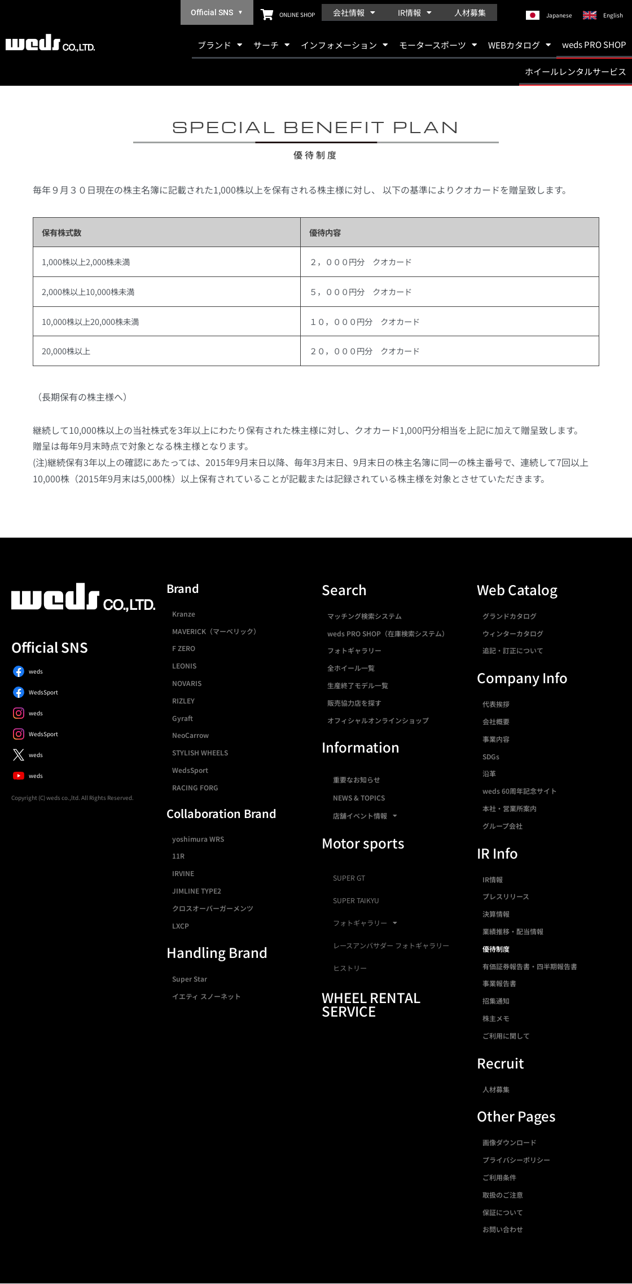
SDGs (490, 756)
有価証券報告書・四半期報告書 (529, 966)
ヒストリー (350, 968)
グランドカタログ (509, 616)
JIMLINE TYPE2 (196, 890)
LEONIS (184, 665)
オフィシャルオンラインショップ (378, 720)
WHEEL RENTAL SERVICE (371, 1004)
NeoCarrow (190, 735)
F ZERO (183, 648)
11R (178, 855)
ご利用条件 (499, 1177)
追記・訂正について (512, 650)
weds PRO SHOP (594, 44)
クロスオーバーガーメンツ (212, 908)
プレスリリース (505, 896)
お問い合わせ (502, 1229)
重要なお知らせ (356, 779)
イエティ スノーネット (206, 996)
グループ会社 (502, 825)
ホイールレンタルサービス (575, 71)
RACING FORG (195, 787)
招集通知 (496, 1000)
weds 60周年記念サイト (519, 790)
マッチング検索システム (364, 616)
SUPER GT (349, 878)
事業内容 (496, 739)
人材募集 (470, 12)
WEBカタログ (519, 45)
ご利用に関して (506, 1035)
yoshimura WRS (198, 838)
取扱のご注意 (502, 1194)
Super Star (189, 978)
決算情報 (496, 913)
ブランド (220, 45)
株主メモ (496, 1018)
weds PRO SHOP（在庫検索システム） (388, 633)
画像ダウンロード (509, 1142)
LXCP (180, 925)
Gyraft (182, 718)
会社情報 (354, 12)
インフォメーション (344, 45)
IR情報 (415, 12)
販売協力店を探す (354, 702)
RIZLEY (183, 700)
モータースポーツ (438, 45)
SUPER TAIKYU (356, 900)
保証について (502, 1212)
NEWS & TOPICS (359, 797)
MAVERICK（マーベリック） (216, 631)
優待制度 (496, 948)
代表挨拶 (496, 704)
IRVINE (183, 873)
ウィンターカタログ (512, 633)
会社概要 (496, 721)
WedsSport (190, 770)
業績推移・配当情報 (512, 931)
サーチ (271, 45)
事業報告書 (499, 983)
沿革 (489, 773)
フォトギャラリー (354, 650)
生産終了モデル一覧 (357, 685)
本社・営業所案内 (509, 808)
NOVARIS (186, 683)
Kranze (183, 613)
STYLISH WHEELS (200, 752)
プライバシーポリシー (516, 1159)
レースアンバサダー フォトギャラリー (391, 945)
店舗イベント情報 (365, 816)
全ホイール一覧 (351, 667)
